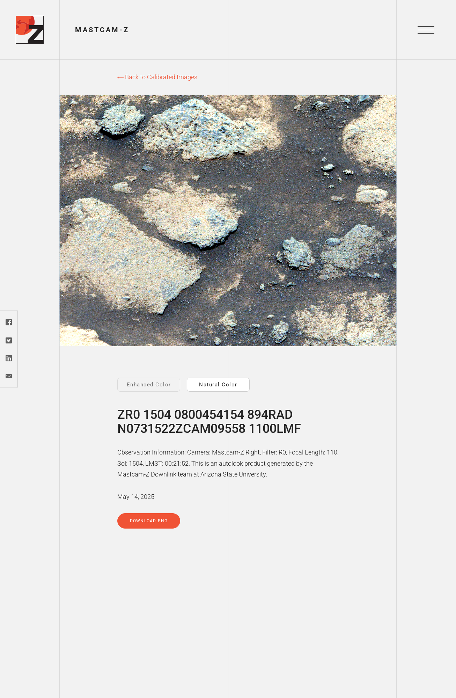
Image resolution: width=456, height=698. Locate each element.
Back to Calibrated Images (157, 77)
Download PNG (149, 520)
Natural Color (218, 384)
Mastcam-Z (102, 30)
